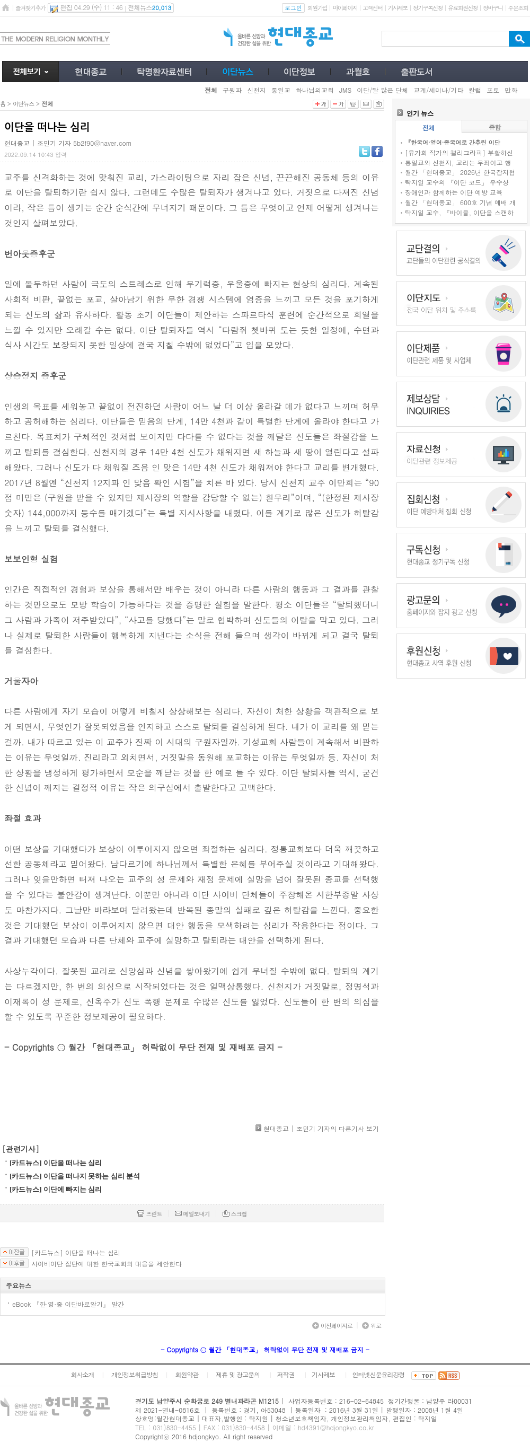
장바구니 (492, 8)
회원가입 (317, 8)
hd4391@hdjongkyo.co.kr (336, 1427)
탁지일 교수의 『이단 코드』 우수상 (457, 182)
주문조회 (518, 8)
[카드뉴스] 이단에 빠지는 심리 (56, 1189)
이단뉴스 (23, 104)
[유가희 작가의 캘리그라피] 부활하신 (459, 152)
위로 (371, 1326)
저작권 (286, 1374)
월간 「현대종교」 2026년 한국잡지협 (460, 172)
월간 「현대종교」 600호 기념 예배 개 (460, 202)
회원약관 (186, 1374)
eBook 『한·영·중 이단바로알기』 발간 (68, 1303)
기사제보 (398, 8)
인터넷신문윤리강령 (378, 1374)
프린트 (149, 1214)
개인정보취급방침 (134, 1374)
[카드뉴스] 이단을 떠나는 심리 (56, 1163)
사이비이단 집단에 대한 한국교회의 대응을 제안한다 (106, 1264)
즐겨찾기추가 (30, 8)
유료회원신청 (463, 8)
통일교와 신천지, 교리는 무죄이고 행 (458, 162)
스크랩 (235, 1214)
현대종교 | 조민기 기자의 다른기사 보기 (321, 1128)
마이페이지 (344, 8)
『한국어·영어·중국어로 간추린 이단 (452, 142)
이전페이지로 (332, 1326)
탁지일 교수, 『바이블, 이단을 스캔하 (459, 212)
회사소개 (82, 1374)
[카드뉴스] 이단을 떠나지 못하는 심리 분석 (75, 1176)
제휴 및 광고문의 (238, 1374)
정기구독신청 (428, 8)
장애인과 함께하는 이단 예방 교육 (453, 192)
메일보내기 (192, 1214)
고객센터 (372, 8)
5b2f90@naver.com (102, 142)
